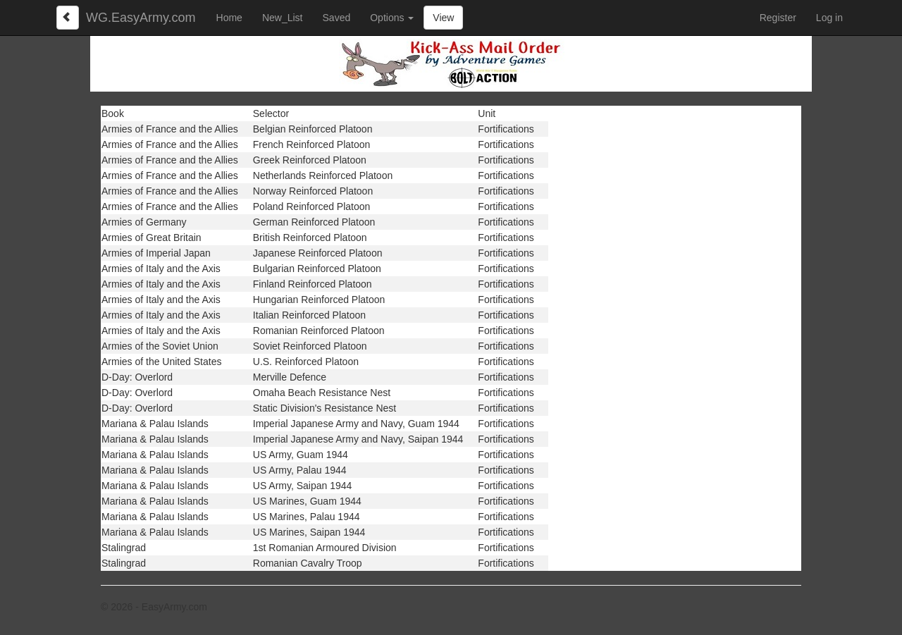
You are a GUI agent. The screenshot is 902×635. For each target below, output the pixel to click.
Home (229, 17)
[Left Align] (67, 18)
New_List (282, 17)
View (443, 17)
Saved (337, 17)
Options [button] (392, 17)
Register (778, 17)
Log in (829, 17)
